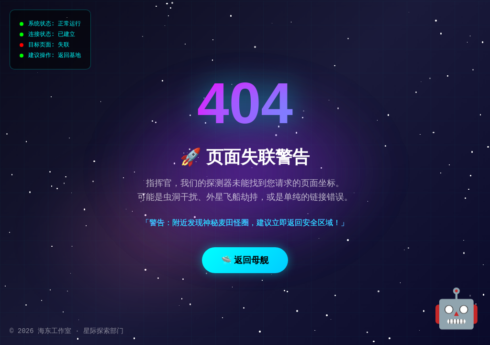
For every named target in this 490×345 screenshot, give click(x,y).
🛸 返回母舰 (244, 260)
